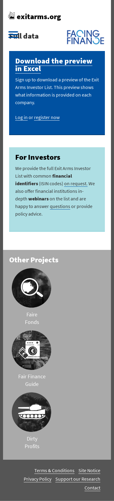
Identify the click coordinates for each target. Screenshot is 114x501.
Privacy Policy (37, 479)
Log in (21, 117)
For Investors (37, 157)
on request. (76, 183)
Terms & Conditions (54, 470)
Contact (92, 488)
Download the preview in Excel (53, 64)
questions (60, 206)
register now (47, 117)
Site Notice (89, 470)
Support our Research (77, 479)
